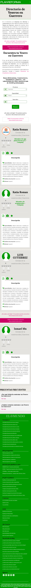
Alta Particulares (5, 526)
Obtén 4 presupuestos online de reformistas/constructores (15, 47)
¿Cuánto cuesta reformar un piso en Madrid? (11, 540)
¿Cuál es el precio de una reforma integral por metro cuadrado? (14, 553)
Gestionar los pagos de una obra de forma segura (12, 493)
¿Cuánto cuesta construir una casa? (9, 547)
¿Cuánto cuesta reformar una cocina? (9, 566)
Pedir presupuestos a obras (7, 452)
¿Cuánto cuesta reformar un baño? (9, 564)
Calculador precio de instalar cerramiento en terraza (12, 446)
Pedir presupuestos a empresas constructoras (11, 457)
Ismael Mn (20, 328)
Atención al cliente (6, 518)
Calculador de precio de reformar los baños (10, 428)
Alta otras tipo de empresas (7, 535)
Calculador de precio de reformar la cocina (10, 426)
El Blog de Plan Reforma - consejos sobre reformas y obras (13, 473)
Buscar (15, 107)
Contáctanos (5, 520)
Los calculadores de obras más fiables (9, 500)
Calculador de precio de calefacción (9, 433)
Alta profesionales (6, 528)
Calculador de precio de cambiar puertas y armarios (12, 442)
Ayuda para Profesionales (7, 513)
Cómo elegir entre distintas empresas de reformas (12, 555)
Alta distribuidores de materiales (8, 533)
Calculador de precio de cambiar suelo (10, 439)
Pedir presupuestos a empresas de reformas (11, 455)
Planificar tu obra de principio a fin (9, 480)
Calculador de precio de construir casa (10, 424)
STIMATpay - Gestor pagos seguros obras (10, 471)
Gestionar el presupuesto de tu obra (9, 490)
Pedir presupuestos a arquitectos (9, 459)
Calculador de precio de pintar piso (9, 444)
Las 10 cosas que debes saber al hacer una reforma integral (14, 545)
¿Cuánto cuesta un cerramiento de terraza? (10, 569)
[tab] (3, 153)
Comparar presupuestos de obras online (10, 488)
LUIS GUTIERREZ (20, 256)
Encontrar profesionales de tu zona (9, 486)
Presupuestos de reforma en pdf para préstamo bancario (13, 549)
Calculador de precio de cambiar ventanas (10, 437)
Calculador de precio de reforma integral (10, 422)
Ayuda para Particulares (7, 511)
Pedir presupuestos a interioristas (9, 461)
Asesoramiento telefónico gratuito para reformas (12, 484)
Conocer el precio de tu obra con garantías (10, 482)
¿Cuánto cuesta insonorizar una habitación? (11, 560)
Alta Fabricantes (5, 531)
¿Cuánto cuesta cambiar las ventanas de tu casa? (12, 562)
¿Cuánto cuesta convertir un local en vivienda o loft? (12, 558)
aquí (30, 586)
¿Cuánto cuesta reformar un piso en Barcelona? (11, 542)
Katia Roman (20, 129)
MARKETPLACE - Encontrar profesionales (10, 466)
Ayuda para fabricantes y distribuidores (10, 515)
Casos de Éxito (5, 504)
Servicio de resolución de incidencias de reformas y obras (13, 495)
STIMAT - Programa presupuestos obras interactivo (12, 469)
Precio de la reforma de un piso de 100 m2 (10, 551)
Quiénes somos (5, 502)
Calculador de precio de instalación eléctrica (11, 431)
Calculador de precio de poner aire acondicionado (12, 435)
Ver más (3, 398)
